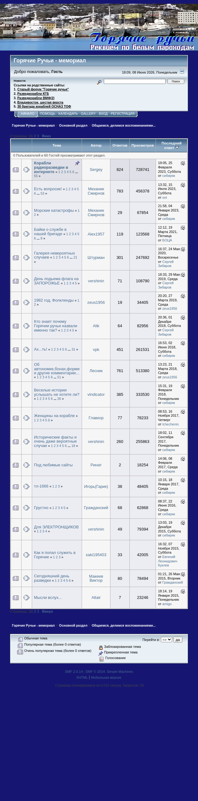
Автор (95, 145)
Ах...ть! (40, 349)
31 (73, 349)
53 (42, 193)
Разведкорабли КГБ (33, 93)
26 (59, 398)
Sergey (96, 169)
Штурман (96, 257)
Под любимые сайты (53, 465)
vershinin (96, 281)
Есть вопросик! (48, 189)
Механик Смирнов (96, 191)
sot (164, 197)
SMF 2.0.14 (74, 671)
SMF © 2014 (95, 671)
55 (36, 176)
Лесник (96, 370)
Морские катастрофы (54, 210)
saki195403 (96, 554)
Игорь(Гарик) (96, 486)
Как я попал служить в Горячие (54, 554)
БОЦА (167, 240)
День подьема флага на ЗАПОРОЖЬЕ (56, 280)
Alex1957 (96, 234)
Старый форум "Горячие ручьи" (43, 89)
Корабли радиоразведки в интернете (51, 167)
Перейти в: (151, 640)
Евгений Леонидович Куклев (167, 561)
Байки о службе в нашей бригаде (50, 231)
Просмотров (143, 145)
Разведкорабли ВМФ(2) (36, 98)
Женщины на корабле (54, 415)
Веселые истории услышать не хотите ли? (57, 392)
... (76, 172)
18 (73, 446)
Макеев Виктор (96, 578)
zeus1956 (96, 302)
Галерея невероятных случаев (54, 255)
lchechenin (170, 424)
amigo (167, 604)
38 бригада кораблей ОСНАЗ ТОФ (44, 106)
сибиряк (168, 175)
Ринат (96, 465)
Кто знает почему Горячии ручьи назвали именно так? (55, 325)
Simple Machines (120, 671)
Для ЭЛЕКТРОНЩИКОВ (56, 527)
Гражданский (96, 507)
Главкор (96, 417)
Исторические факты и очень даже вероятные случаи (55, 441)
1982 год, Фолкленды (54, 300)
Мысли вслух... (48, 597)
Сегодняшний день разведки (52, 578)
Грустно (41, 507)
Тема (56, 145)
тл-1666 (41, 486)
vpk (96, 349)
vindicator (95, 394)
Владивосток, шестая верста (40, 102)
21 (75, 257)
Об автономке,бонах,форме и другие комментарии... (57, 368)
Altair (95, 597)
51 (59, 377)
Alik (96, 325)
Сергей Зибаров (166, 264)
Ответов (119, 145)
